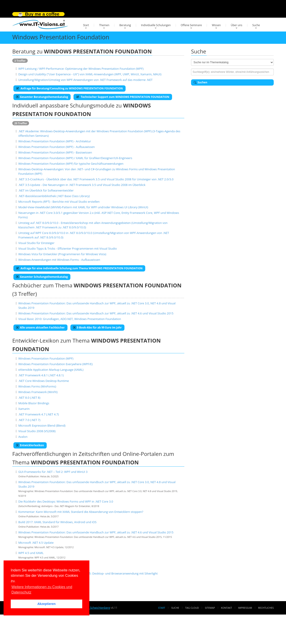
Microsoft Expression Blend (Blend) (41, 425)
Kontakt (226, 607)
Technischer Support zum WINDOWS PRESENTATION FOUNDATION (122, 97)
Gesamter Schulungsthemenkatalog (42, 277)
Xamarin (24, 409)
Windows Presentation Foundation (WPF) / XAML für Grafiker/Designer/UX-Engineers (75, 158)
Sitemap (210, 607)
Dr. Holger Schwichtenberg (93, 608)
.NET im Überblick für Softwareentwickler (46, 190)
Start (86, 25)
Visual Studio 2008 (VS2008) (37, 431)
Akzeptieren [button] (46, 604)
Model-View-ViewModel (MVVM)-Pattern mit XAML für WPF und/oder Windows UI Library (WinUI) (83, 207)
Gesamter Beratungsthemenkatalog (42, 97)
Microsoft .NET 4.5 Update (36, 543)
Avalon (22, 437)
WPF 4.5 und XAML (31, 553)
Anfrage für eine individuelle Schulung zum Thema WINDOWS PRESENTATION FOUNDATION (79, 268)
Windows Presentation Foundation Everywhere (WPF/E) (55, 364)
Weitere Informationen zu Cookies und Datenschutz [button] (41, 589)
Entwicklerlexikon (30, 445)
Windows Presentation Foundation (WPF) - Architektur (54, 141)
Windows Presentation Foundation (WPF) (45, 358)
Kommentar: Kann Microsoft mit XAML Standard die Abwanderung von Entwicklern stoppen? (80, 512)
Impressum (245, 607)
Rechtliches (266, 607)
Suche (256, 25)
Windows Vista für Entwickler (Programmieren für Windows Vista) (62, 254)
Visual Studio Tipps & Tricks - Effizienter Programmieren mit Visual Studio (67, 248)
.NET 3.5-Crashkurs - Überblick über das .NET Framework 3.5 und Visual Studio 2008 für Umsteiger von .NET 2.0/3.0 (95, 179)
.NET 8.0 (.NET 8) (29, 398)
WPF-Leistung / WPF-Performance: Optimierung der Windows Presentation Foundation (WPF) (80, 69)
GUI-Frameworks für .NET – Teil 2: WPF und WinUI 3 (53, 472)
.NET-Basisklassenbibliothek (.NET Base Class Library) (54, 196)
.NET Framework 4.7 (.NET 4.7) (38, 414)
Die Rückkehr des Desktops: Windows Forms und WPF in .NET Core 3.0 (65, 501)
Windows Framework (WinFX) (38, 392)
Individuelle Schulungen (156, 25)
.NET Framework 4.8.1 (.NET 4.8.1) (41, 375)
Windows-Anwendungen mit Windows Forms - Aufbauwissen (59, 260)
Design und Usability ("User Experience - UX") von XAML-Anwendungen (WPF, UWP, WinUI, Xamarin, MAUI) (89, 74)
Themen (104, 25)
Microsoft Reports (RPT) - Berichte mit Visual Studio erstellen (59, 202)
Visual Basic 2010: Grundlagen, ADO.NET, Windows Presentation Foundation (69, 319)
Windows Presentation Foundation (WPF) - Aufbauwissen (56, 147)
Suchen (200, 82)
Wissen (216, 25)
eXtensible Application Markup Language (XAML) (51, 370)
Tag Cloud (192, 607)
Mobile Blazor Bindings (33, 403)
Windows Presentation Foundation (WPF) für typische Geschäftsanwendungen (71, 164)
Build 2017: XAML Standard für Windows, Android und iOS (57, 522)
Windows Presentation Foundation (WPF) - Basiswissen (55, 152)
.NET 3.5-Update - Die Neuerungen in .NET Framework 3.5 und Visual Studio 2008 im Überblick (81, 185)
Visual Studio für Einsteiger (36, 243)
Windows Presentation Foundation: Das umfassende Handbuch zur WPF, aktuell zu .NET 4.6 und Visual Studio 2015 (95, 313)
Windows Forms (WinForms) (37, 386)
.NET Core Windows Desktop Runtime (43, 381)
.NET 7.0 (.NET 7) (29, 420)
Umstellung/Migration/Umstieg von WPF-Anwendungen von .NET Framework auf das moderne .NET (85, 80)
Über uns (236, 25)
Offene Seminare (191, 25)
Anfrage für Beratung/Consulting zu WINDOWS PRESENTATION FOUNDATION (69, 88)
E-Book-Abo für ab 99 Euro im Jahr (97, 327)
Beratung (125, 25)
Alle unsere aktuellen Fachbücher (40, 327)
